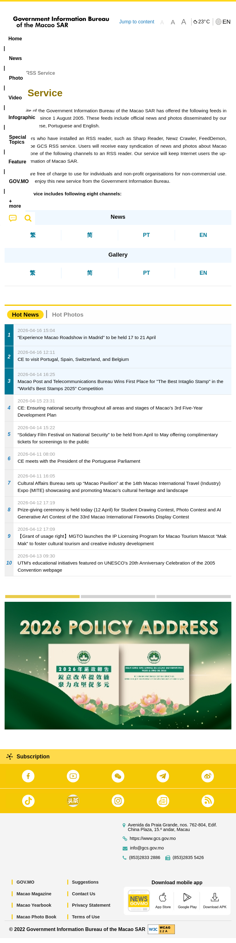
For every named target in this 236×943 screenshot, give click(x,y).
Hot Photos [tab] (67, 319)
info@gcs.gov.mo (147, 853)
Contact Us (83, 898)
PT (146, 240)
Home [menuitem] (15, 38)
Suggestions (85, 887)
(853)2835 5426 (188, 862)
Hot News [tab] (25, 319)
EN (203, 240)
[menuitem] (39, 39)
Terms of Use (86, 921)
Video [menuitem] (92, 38)
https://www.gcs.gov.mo (153, 843)
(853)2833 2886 (144, 862)
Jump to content (136, 21)
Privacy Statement (91, 910)
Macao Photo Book (37, 921)
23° (204, 21)
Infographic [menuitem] (124, 38)
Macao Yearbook (34, 910)
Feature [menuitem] (204, 38)
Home (11, 78)
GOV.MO (25, 887)
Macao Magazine (34, 898)
